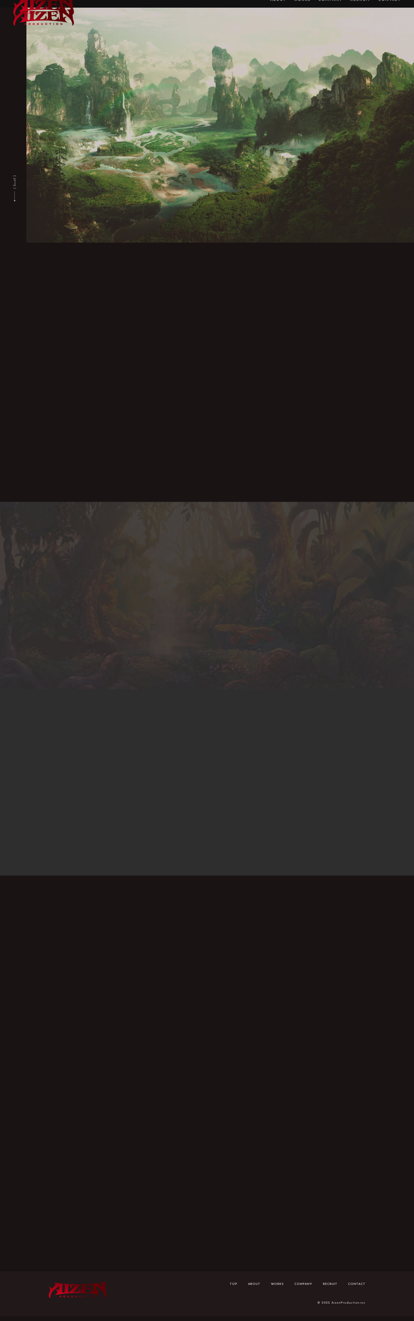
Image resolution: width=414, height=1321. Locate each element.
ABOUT (254, 1288)
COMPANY (303, 1288)
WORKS (277, 1288)
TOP (233, 1288)
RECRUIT (330, 1288)
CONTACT (356, 1288)
